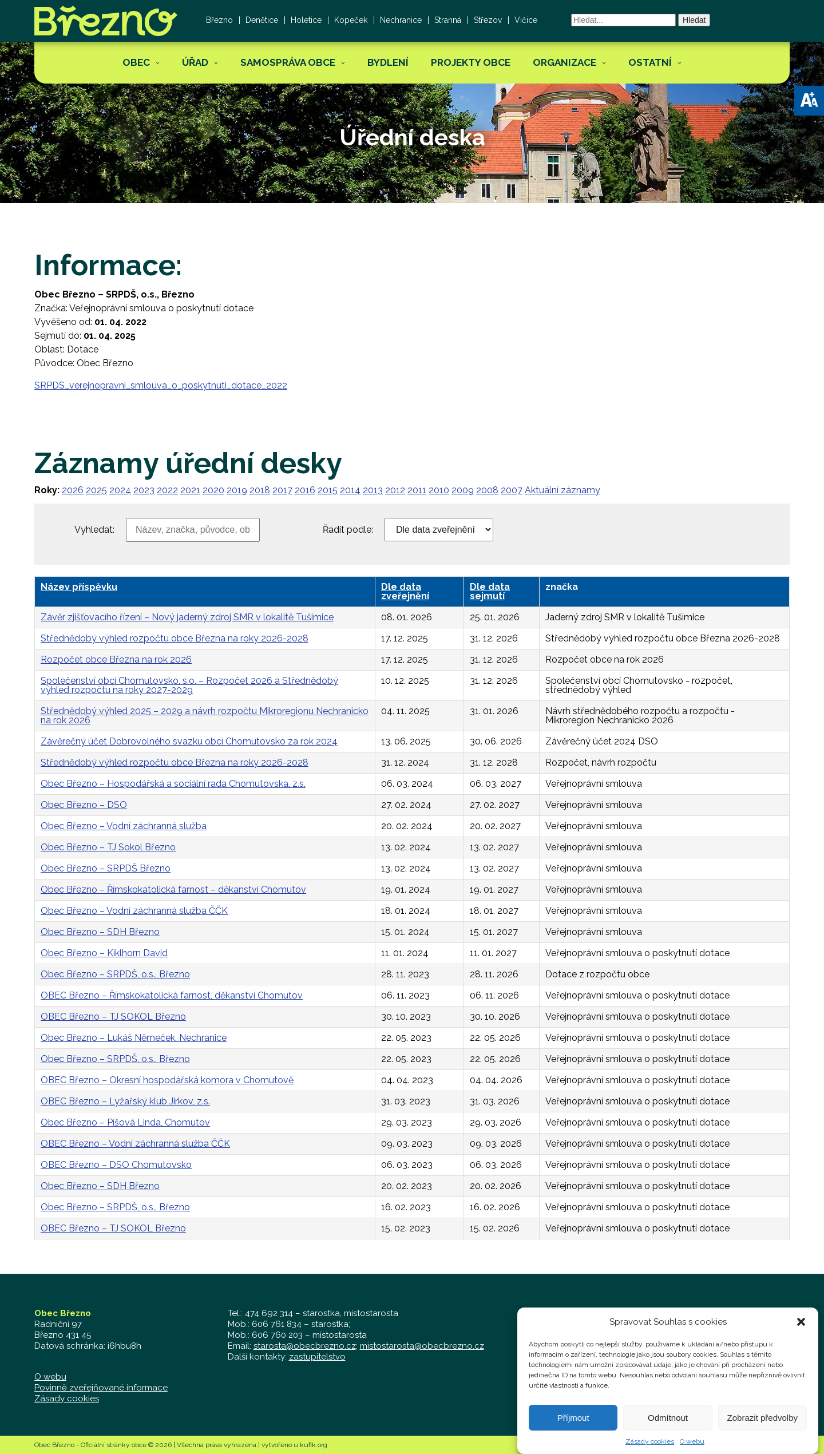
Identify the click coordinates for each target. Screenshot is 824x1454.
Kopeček (350, 20)
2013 (373, 490)
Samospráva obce (287, 62)
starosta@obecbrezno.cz (304, 1346)
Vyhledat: (94, 529)
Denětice (261, 20)
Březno (219, 20)
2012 (395, 490)
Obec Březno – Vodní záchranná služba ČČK (134, 910)
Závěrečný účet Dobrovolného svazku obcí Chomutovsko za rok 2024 (189, 741)
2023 (143, 490)
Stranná (447, 20)
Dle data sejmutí (490, 591)
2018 (259, 490)
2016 (305, 490)
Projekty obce (470, 62)
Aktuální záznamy (562, 490)
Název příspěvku (79, 586)
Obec (136, 62)
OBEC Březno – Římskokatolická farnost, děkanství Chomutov (172, 995)
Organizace (564, 62)
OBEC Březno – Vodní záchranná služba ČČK (135, 1143)
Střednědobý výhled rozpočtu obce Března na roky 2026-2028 (174, 638)
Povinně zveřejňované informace (101, 1387)
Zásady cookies (66, 1398)
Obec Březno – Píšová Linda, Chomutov (125, 1122)
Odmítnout (668, 1430)
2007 (511, 490)
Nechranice (401, 20)
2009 (462, 490)
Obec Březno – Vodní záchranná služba (124, 826)
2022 (167, 490)
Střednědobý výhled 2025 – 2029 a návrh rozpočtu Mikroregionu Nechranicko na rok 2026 (205, 716)
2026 (73, 490)
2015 (328, 490)
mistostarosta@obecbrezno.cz (422, 1346)
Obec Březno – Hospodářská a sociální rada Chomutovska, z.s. (173, 783)
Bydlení (388, 62)
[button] (809, 101)
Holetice (306, 20)
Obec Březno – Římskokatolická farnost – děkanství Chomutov (173, 889)
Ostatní (650, 62)
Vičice (525, 20)
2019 (237, 490)
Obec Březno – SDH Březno (100, 931)
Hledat (694, 20)
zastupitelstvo (317, 1357)
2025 (96, 490)
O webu (50, 1377)
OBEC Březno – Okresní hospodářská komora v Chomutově (167, 1080)
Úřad (195, 62)
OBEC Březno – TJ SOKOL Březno (113, 1016)
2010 (439, 490)
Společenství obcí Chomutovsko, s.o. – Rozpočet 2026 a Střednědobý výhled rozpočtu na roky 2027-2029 (189, 685)
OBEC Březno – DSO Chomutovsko (116, 1164)
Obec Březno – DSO (84, 804)
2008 (487, 490)
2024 (120, 490)
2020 (213, 490)
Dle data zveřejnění (405, 591)
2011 (416, 490)
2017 (282, 490)
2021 (190, 490)
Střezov (488, 20)
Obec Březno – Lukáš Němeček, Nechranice (134, 1037)
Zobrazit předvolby (762, 1430)
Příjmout (573, 1430)
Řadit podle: (348, 529)
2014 (350, 490)
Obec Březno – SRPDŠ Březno (106, 868)
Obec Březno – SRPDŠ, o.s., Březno (115, 974)
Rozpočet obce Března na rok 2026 (116, 659)
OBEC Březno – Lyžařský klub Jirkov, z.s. (125, 1101)
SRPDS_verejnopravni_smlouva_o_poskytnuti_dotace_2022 (160, 385)
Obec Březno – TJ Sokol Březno (108, 847)
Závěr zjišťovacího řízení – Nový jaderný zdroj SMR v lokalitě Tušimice (187, 617)
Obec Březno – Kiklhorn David (104, 953)
